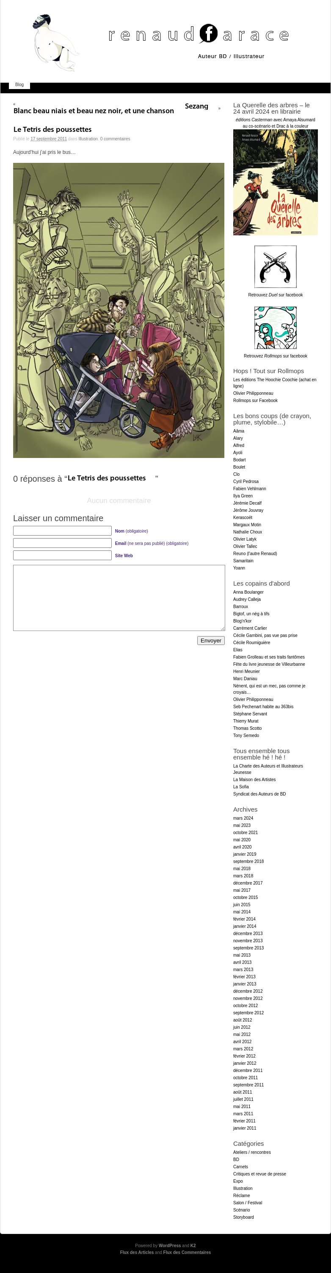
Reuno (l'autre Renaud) (255, 553)
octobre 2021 (245, 832)
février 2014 (244, 919)
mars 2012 (243, 1049)
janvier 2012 (244, 1063)
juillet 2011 (243, 1099)
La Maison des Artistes (254, 779)
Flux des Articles (137, 1252)
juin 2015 (242, 904)
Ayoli (238, 452)
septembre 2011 (248, 1085)
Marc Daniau (245, 678)
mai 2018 (242, 868)
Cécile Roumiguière (251, 642)
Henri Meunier (246, 671)
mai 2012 (242, 1034)
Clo (236, 474)
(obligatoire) (131, 531)
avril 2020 (242, 847)
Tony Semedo (246, 735)
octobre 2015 (245, 897)
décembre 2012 (248, 991)
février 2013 (244, 976)
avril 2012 (242, 1041)
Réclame (241, 1195)
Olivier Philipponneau (253, 393)
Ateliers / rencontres (252, 1152)
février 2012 (244, 1056)
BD (236, 1159)
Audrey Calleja (247, 599)
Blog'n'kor (242, 621)
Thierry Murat (245, 721)
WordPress (170, 1245)
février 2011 (244, 1121)
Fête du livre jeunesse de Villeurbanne (269, 664)
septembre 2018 (248, 861)
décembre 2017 (248, 883)
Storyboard (243, 1217)
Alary (238, 438)
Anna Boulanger (248, 592)
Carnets (240, 1166)
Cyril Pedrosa (246, 481)
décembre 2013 (248, 933)
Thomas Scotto (247, 728)
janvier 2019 (244, 854)
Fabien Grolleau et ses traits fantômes (269, 657)
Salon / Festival (247, 1202)
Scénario (241, 1210)
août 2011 (242, 1092)
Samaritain (243, 560)
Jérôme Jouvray (248, 510)
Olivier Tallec (245, 546)
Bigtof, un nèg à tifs (251, 613)
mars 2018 (243, 876)
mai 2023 (242, 825)
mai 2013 (242, 955)
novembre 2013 (248, 940)
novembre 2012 (248, 998)
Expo (238, 1181)
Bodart (239, 460)
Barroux (240, 606)
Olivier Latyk (245, 539)
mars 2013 (243, 969)
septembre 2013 (248, 948)
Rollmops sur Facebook (255, 400)
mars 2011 (243, 1113)
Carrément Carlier (250, 628)
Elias (238, 650)
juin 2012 (242, 1027)
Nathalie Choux (247, 532)
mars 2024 (243, 818)
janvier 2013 (244, 984)
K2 (193, 1245)
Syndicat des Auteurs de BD (259, 794)
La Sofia (241, 786)
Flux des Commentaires (187, 1252)
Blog (19, 84)
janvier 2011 (244, 1128)
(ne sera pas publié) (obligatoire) (151, 543)
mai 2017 (242, 890)
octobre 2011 (245, 1077)
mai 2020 (242, 840)
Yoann (239, 568)
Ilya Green (243, 496)
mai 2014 (242, 912)
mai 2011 (242, 1106)
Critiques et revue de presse (259, 1174)
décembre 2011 (248, 1070)
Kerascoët (242, 517)
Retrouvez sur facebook (275, 295)
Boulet (239, 467)
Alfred (238, 445)
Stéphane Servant (250, 714)
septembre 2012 (248, 1013)
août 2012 (242, 1020)
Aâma (238, 431)
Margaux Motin (247, 524)
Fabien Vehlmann (249, 488)
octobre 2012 (245, 1005)
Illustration (88, 139)
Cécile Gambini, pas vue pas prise (265, 635)
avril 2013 (242, 962)
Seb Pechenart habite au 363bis (263, 706)
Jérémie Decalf (247, 503)
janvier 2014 (244, 926)
